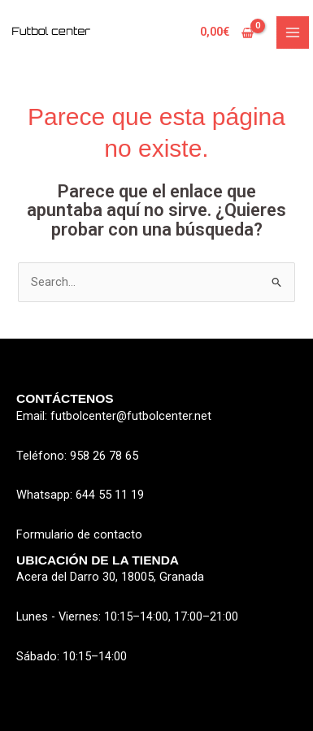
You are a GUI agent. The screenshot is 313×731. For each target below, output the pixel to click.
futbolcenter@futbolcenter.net (130, 416)
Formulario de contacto (79, 534)
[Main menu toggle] (292, 32)
